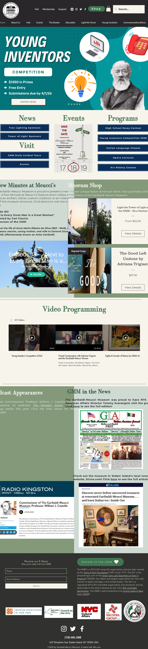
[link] (108, 8)
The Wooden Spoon (48, 405)
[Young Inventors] (69, 104)
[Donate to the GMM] (100, 562)
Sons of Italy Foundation (96, 572)
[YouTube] (72, 9)
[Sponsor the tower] (74, 104)
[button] (17, 320)
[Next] (139, 68)
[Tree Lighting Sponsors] (24, 128)
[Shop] (96, 8)
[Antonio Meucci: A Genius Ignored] (79, 104)
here (76, 406)
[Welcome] (71, 104)
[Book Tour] (77, 104)
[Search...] (128, 9)
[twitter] (80, 9)
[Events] (24, 164)
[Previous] (8, 68)
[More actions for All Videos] (17, 320)
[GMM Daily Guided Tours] (24, 155)
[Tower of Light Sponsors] (24, 136)
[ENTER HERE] (28, 101)
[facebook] (85, 9)
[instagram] (76, 9)
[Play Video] (32, 338)
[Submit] (36, 586)
